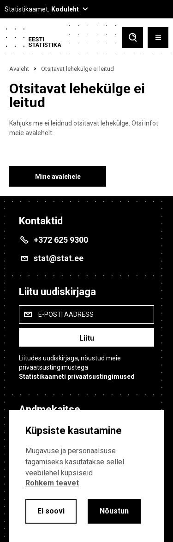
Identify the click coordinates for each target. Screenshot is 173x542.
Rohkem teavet (52, 483)
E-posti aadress (66, 314)
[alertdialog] (86, 476)
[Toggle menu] (158, 37)
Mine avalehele (58, 176)
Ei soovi (51, 511)
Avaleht (19, 68)
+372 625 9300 (61, 240)
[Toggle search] (133, 37)
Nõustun (114, 511)
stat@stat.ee (59, 258)
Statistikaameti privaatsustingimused (77, 376)
